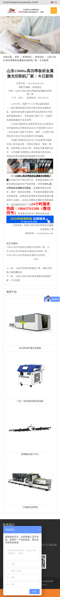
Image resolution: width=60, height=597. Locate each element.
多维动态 (39, 57)
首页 (17, 57)
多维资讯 (27, 57)
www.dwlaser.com (44, 233)
